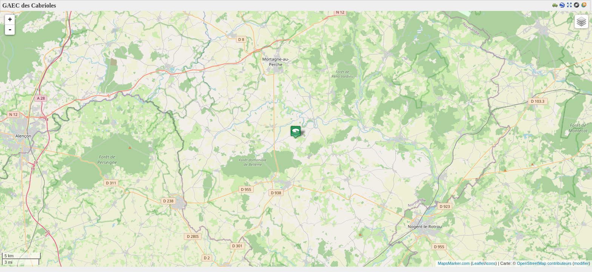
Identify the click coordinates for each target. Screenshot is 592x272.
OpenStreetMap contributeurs (544, 263)
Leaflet (478, 263)
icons (491, 263)
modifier (581, 263)
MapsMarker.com (453, 263)
